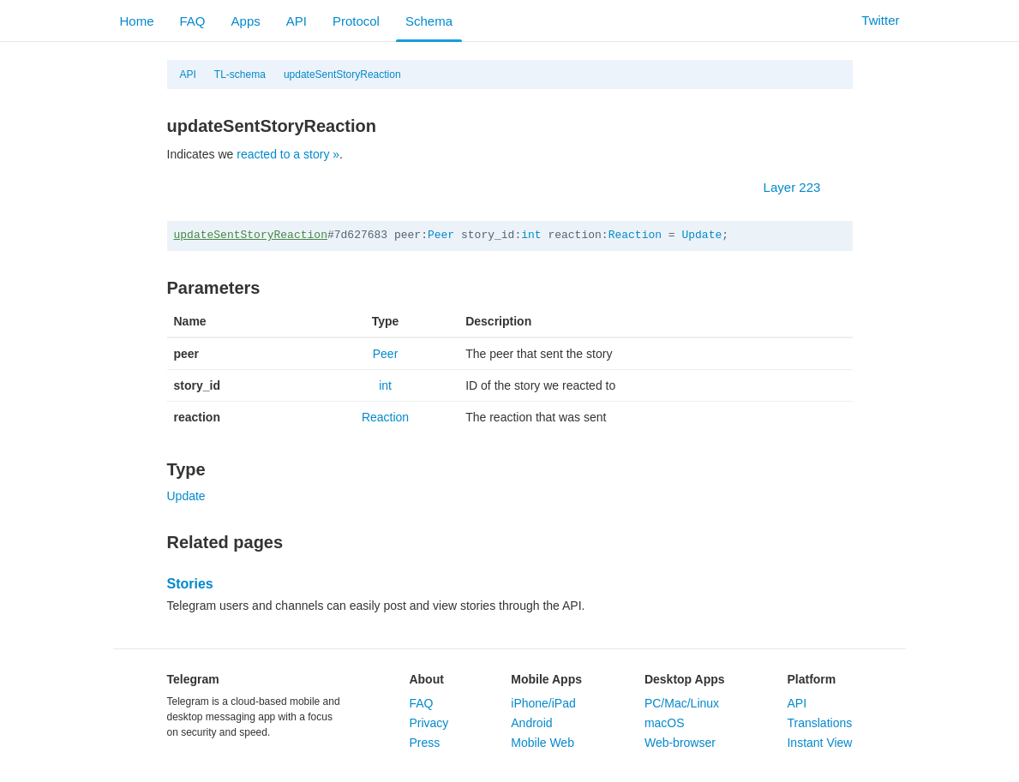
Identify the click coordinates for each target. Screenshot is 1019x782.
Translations (819, 723)
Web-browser (680, 742)
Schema (429, 21)
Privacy (428, 723)
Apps (246, 21)
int (531, 235)
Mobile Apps (546, 679)
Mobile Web (542, 742)
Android (531, 723)
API (296, 21)
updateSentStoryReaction (342, 75)
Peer (441, 235)
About (426, 679)
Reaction (635, 235)
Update (701, 235)
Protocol (356, 21)
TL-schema (240, 75)
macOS (664, 723)
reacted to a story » (288, 154)
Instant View (819, 742)
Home (137, 21)
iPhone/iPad (543, 703)
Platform (811, 679)
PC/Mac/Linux (681, 703)
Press (424, 742)
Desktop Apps (684, 679)
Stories (190, 583)
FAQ (193, 21)
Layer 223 (801, 187)
